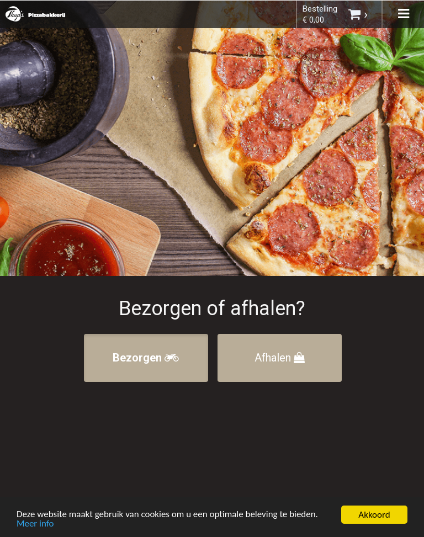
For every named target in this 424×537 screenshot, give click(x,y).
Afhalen (280, 357)
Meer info (35, 525)
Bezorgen (146, 357)
